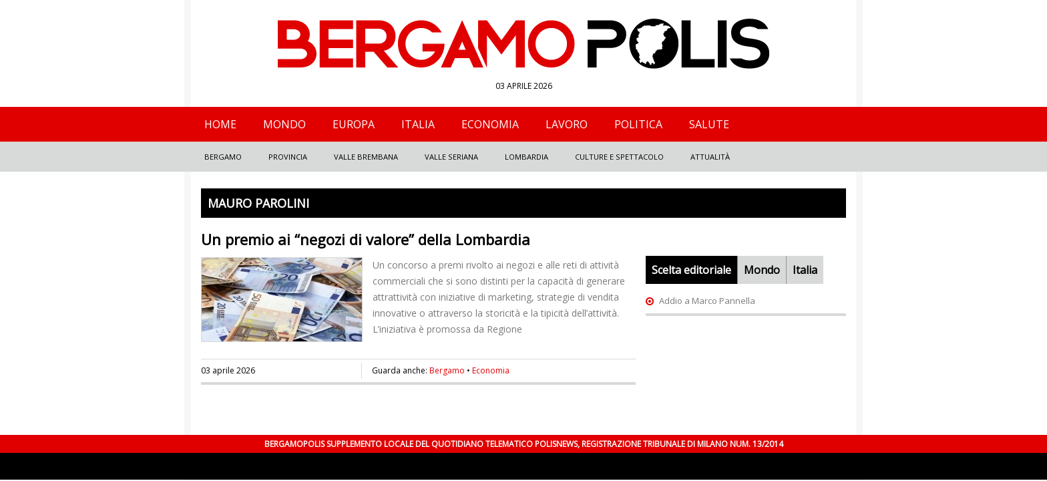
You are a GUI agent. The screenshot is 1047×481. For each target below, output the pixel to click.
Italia (418, 124)
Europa (354, 124)
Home (220, 124)
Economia (490, 124)
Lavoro (567, 124)
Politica (638, 124)
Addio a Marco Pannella (707, 301)
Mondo (284, 124)
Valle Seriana (451, 157)
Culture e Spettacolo (619, 157)
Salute (709, 124)
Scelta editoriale (691, 270)
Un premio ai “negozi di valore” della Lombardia (365, 239)
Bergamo (223, 157)
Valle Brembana (366, 157)
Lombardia (526, 157)
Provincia (287, 157)
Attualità (710, 157)
